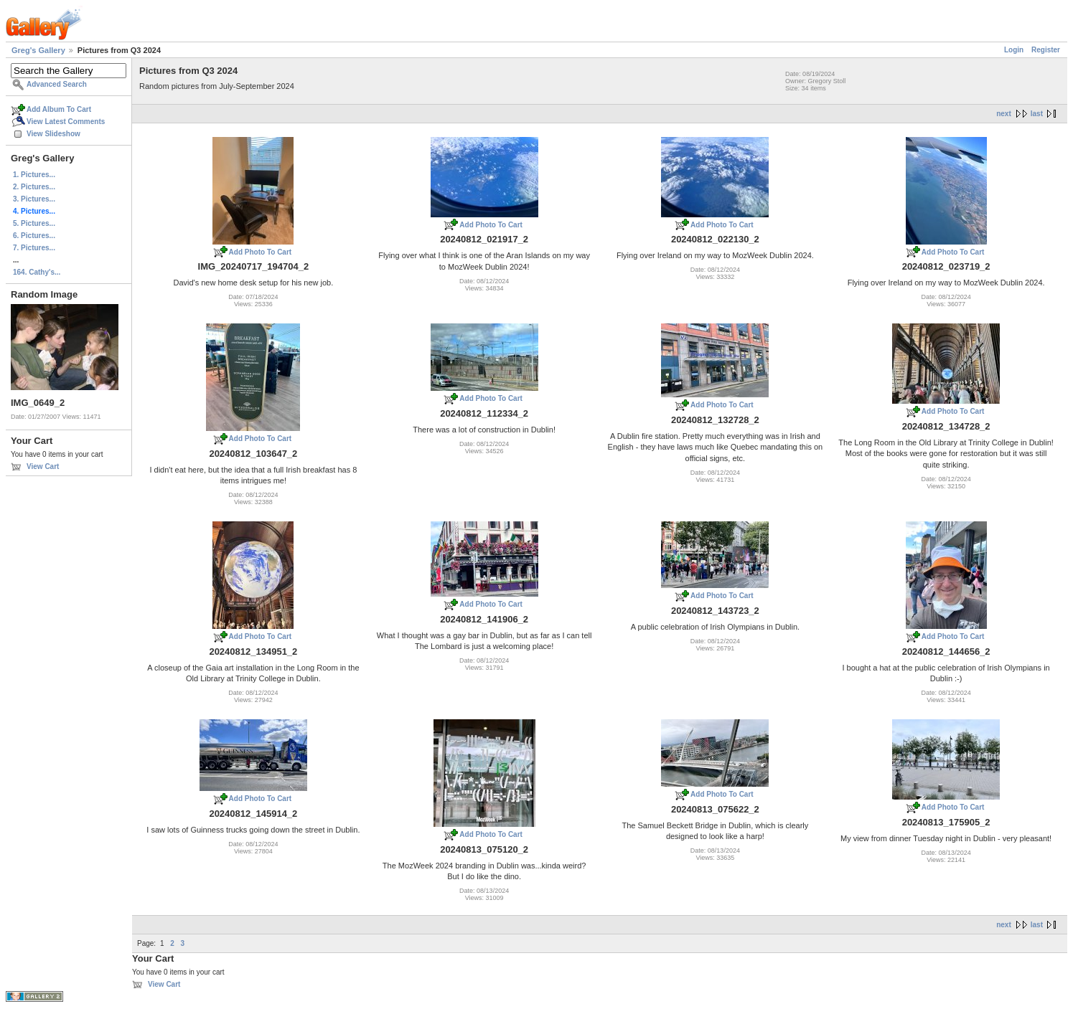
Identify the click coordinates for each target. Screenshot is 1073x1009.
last (1037, 114)
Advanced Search (57, 84)
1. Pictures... (34, 175)
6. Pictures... (34, 236)
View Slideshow (53, 134)
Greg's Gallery (38, 50)
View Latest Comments (66, 121)
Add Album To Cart (59, 109)
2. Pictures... (34, 187)
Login (1013, 50)
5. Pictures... (34, 223)
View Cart (43, 466)
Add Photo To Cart (260, 252)
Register (1045, 50)
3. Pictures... (34, 199)
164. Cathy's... (36, 272)
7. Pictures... (34, 248)
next (1003, 114)
